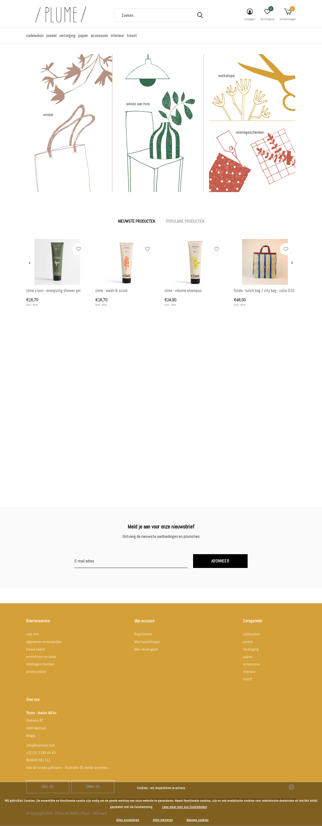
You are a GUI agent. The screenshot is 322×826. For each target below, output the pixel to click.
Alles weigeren (163, 820)
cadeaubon (35, 35)
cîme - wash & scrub (111, 290)
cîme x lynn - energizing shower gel (53, 290)
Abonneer (220, 561)
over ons (32, 634)
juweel (51, 35)
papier (83, 35)
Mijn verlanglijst (146, 649)
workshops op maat (41, 656)
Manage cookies (197, 820)
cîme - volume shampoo (183, 290)
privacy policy (36, 671)
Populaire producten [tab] (185, 221)
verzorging (67, 35)
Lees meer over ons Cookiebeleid (184, 807)
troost (132, 35)
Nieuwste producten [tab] (136, 221)
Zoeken (200, 15)
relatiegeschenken (40, 664)
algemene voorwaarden (43, 641)
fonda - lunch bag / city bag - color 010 (264, 290)
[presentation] (30, 263)
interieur (117, 35)
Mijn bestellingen (147, 641)
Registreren (143, 634)
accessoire (99, 35)
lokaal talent (35, 649)
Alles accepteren (127, 820)
